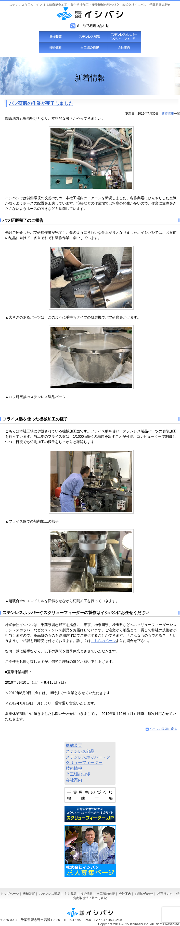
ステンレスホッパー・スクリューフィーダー (88, 760)
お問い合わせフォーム (90, 25)
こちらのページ (103, 641)
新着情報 (168, 113)
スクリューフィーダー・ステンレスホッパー (124, 36)
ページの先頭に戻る (163, 729)
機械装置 (56, 36)
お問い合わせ (144, 894)
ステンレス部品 (90, 36)
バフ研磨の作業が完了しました (41, 103)
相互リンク (165, 894)
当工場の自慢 (90, 47)
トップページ (10, 894)
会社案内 (124, 47)
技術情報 (56, 47)
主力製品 (70, 894)
